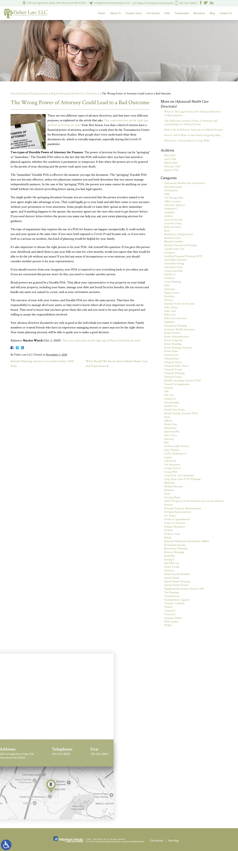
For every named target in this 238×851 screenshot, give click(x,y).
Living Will (170, 472)
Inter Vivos (170, 435)
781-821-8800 (188, 3)
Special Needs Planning (177, 581)
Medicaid (169, 483)
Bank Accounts (172, 227)
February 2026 (172, 166)
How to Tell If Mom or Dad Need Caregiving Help (192, 135)
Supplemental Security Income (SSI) (184, 589)
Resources (199, 13)
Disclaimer (156, 840)
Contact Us (226, 13)
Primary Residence (174, 527)
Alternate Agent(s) (174, 205)
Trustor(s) (169, 614)
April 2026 (170, 159)
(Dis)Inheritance (173, 187)
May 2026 (169, 155)
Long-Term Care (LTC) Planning (182, 479)
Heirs (167, 417)
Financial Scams (173, 377)
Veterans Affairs (173, 618)
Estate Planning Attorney (178, 348)
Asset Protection (173, 220)
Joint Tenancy (171, 450)
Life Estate (170, 461)
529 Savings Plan (173, 198)
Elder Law (170, 314)
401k (166, 194)
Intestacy (169, 439)
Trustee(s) (169, 611)
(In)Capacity (171, 190)
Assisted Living (172, 223)
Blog (212, 13)
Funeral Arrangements (176, 384)
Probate (168, 530)
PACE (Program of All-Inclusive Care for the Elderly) (194, 501)
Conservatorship (173, 271)
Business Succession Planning (180, 245)
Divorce (168, 300)
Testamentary (171, 596)
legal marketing (112, 842)
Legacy (168, 457)
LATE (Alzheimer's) (175, 453)
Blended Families (173, 241)
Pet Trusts (170, 515)
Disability (169, 296)
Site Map (173, 840)
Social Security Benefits (177, 574)
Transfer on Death (174, 603)
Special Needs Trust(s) (176, 585)
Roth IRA (169, 556)
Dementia (169, 289)
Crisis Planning (172, 282)
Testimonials (182, 13)
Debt (167, 285)
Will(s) (168, 625)
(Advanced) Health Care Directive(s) (79, 93)
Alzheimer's (170, 209)
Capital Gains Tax (174, 249)
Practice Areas (134, 13)
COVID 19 (170, 274)
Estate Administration (176, 336)
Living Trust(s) (172, 468)
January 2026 (171, 170)
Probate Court (172, 534)
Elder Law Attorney (175, 318)
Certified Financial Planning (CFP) (183, 256)
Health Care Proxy (174, 410)
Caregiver (169, 252)
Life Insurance (172, 464)
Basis (167, 230)
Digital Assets (171, 293)
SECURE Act (171, 563)
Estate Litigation (173, 340)
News (167, 494)
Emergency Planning (175, 326)
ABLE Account (172, 201)
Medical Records (173, 486)
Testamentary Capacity (177, 600)
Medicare (169, 490)
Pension (168, 505)
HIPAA (168, 421)
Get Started (153, 13)
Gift (166, 391)
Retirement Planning (175, 548)
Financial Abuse (173, 362)
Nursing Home (172, 497)
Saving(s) (169, 559)
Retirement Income (175, 545)
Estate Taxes (171, 351)
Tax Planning (171, 592)
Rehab (167, 537)
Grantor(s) (170, 399)
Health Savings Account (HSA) (181, 413)
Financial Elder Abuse (176, 366)
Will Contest (171, 621)
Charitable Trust (173, 267)
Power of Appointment (177, 519)
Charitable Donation (175, 260)
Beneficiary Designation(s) (178, 234)
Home (101, 13)
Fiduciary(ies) (171, 358)
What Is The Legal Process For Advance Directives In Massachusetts (192, 113)
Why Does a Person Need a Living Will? (187, 141)
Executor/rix (171, 355)
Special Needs (171, 578)
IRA (166, 442)
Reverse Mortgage (174, 552)
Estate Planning (172, 344)
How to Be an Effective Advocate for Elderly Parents (193, 130)
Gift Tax (168, 395)
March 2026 (171, 163)
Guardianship (171, 402)
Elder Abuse (171, 307)
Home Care (170, 424)
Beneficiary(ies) (172, 238)
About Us (115, 13)
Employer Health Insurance (179, 329)
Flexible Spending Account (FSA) (182, 380)
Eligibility (169, 322)
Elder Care (170, 311)
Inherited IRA (172, 431)
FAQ (167, 13)
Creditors (169, 278)
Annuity (168, 216)
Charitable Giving (174, 263)
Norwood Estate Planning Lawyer (29, 93)
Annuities (169, 212)
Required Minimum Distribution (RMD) (186, 541)
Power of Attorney (174, 523)
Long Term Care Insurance (179, 475)
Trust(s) (168, 607)
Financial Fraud (173, 369)
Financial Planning (174, 373)
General (168, 388)
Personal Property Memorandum (182, 508)
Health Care (171, 406)
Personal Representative (177, 512)
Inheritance (170, 428)
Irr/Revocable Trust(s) (176, 446)
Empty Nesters (172, 333)
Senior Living (171, 567)
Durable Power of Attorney (179, 304)
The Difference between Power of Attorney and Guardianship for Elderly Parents (190, 122)
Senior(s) (169, 570)
